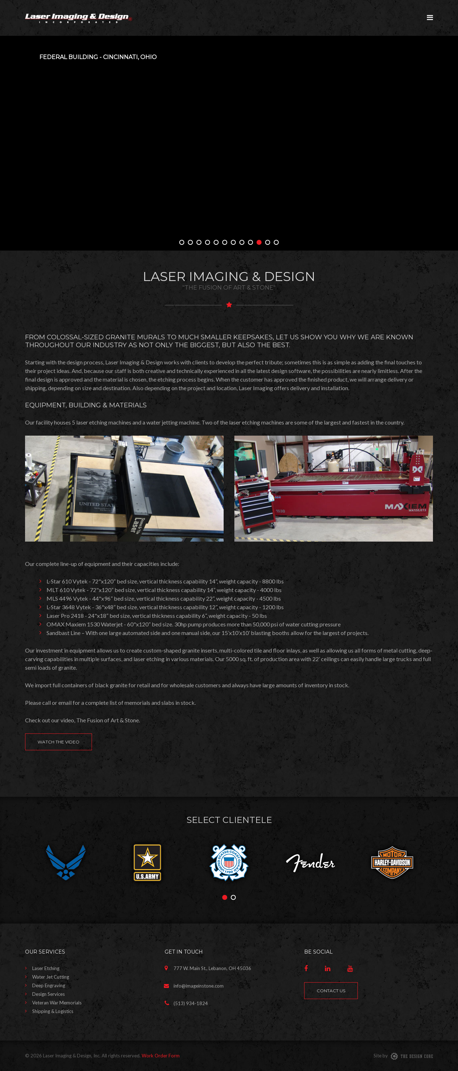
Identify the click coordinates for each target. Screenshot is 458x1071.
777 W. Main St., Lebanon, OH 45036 (212, 968)
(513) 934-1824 (191, 1003)
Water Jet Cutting (50, 977)
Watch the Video (58, 742)
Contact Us (331, 990)
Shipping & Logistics (52, 1011)
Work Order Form (161, 1055)
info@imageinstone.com (199, 986)
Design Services (48, 994)
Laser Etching (45, 968)
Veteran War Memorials (57, 1002)
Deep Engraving (48, 985)
